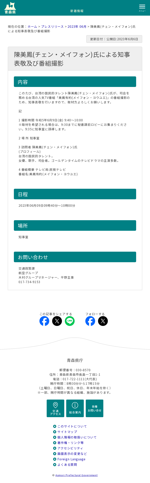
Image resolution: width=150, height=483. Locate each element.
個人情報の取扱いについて (77, 437)
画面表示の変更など (72, 453)
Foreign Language (71, 459)
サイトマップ (67, 431)
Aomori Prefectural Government (76, 475)
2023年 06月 (77, 26)
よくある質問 (67, 464)
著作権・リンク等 (70, 442)
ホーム (32, 26)
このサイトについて (72, 426)
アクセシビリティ (70, 448)
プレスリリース (52, 26)
